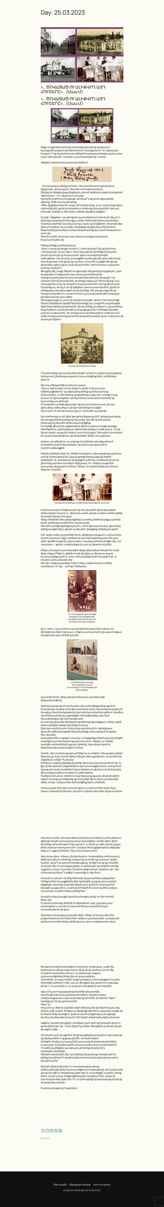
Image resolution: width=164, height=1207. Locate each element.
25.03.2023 (45, 1138)
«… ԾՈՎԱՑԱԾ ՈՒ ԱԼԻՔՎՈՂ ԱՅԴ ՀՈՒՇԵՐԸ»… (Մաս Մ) (73, 89)
